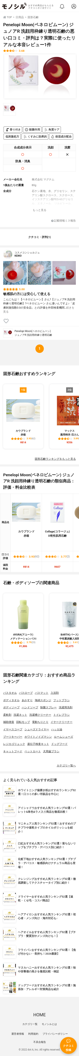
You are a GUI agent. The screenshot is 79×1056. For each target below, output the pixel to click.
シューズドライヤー (36, 729)
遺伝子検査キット (38, 744)
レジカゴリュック (14, 744)
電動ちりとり (40, 722)
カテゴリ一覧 (29, 1024)
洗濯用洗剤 (65, 707)
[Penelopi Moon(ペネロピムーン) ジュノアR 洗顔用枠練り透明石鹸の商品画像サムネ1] (9, 109)
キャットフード (12, 751)
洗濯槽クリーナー (40, 714)
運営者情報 (17, 1033)
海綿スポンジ (43, 700)
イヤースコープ (12, 729)
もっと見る (39, 210)
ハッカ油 (56, 729)
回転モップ (23, 722)
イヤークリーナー (61, 722)
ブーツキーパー (12, 736)
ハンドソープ (30, 707)
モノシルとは (49, 1024)
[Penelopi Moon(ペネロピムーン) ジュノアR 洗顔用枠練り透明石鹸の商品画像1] (40, 76)
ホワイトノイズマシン (38, 736)
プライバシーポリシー (55, 1033)
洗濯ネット (20, 714)
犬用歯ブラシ (51, 751)
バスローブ (26, 692)
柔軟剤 (7, 714)
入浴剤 (55, 692)
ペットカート (32, 751)
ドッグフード (59, 744)
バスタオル (10, 692)
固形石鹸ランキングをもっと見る (55, 458)
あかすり (27, 700)
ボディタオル (11, 700)
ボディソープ (11, 707)
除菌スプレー (48, 707)
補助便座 (8, 722)
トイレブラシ (61, 714)
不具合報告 (39, 1042)
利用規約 (33, 1033)
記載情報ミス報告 (63, 220)
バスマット (41, 692)
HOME (39, 1014)
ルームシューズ (63, 736)
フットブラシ (61, 700)
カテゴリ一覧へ (66, 765)
